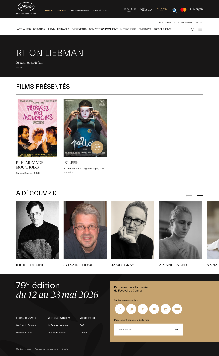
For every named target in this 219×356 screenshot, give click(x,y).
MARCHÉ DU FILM (101, 11)
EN (201, 23)
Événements (79, 29)
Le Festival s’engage (58, 325)
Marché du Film (24, 332)
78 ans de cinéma (57, 332)
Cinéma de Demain (26, 325)
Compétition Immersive (103, 29)
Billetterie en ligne (183, 23)
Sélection (39, 29)
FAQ (82, 325)
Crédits (65, 349)
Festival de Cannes (26, 318)
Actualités (24, 29)
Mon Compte (165, 23)
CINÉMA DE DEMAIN (79, 11)
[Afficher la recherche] (193, 29)
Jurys (51, 29)
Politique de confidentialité (46, 349)
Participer (145, 29)
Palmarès (63, 29)
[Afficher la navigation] (200, 29)
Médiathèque (128, 29)
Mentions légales (23, 349)
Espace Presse (162, 29)
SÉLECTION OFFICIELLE (56, 11)
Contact (84, 332)
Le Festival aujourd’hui (59, 318)
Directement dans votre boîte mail (131, 320)
